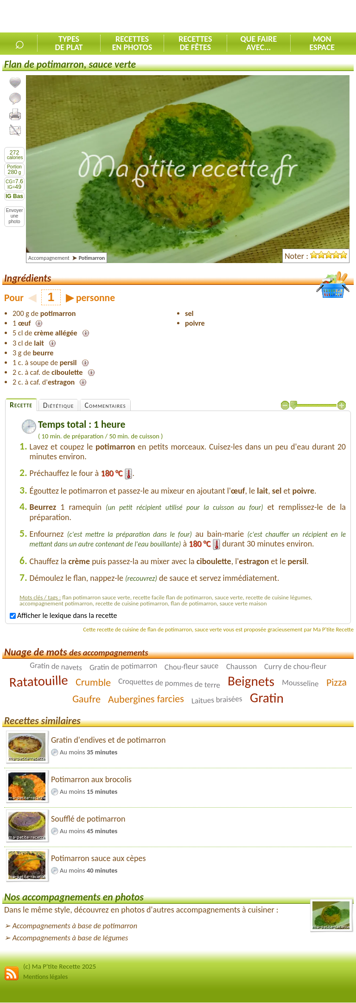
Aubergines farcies (146, 699)
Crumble (93, 682)
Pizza (336, 681)
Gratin (266, 698)
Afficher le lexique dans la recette (63, 615)
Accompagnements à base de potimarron (75, 925)
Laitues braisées (216, 700)
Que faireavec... (258, 43)
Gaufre (86, 698)
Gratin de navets (56, 666)
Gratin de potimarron (123, 666)
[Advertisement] (247, 17)
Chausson (241, 666)
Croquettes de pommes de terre (169, 683)
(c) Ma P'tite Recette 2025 (59, 966)
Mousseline (300, 682)
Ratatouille (39, 680)
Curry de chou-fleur (295, 666)
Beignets (251, 681)
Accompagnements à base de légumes (70, 937)
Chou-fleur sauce (192, 666)
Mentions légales (45, 977)
